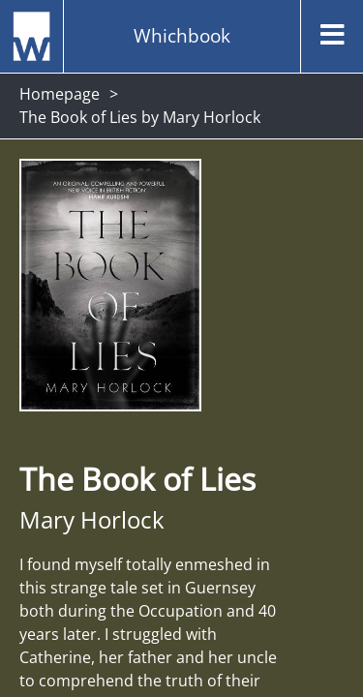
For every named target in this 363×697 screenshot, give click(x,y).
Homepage (59, 94)
